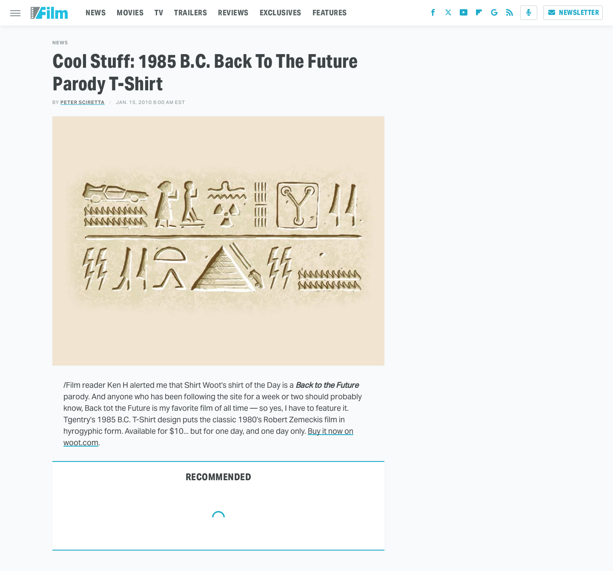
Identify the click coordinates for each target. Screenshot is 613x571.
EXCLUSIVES (280, 12)
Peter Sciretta (82, 102)
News (60, 43)
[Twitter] (448, 14)
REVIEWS (233, 12)
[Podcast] (528, 13)
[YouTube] (463, 14)
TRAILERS (190, 12)
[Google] (494, 14)
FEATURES (329, 12)
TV (159, 12)
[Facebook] (433, 14)
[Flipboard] (479, 14)
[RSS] (509, 14)
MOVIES (130, 12)
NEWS (96, 12)
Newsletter (573, 12)
